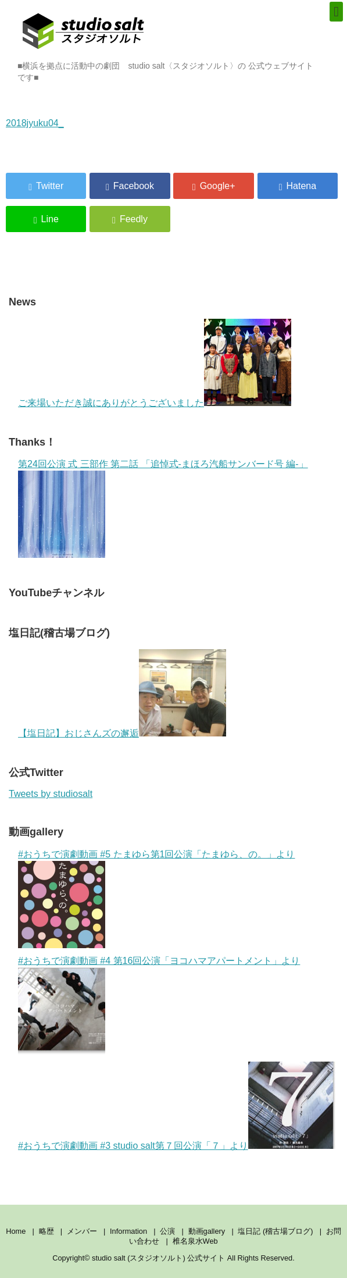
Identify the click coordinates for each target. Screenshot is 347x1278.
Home (16, 1231)
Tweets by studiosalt (50, 794)
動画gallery (207, 1231)
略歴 (46, 1231)
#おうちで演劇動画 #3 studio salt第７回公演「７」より (133, 1146)
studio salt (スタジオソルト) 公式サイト (159, 1258)
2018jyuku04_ (35, 123)
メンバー (82, 1231)
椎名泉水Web (195, 1241)
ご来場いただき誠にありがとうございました (111, 403)
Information (128, 1231)
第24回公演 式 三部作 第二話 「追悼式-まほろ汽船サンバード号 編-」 (163, 464)
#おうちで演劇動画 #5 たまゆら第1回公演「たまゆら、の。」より (156, 854)
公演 (167, 1231)
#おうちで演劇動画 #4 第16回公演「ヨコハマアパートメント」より (159, 961)
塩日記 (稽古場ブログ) (275, 1231)
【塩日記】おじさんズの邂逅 (78, 733)
